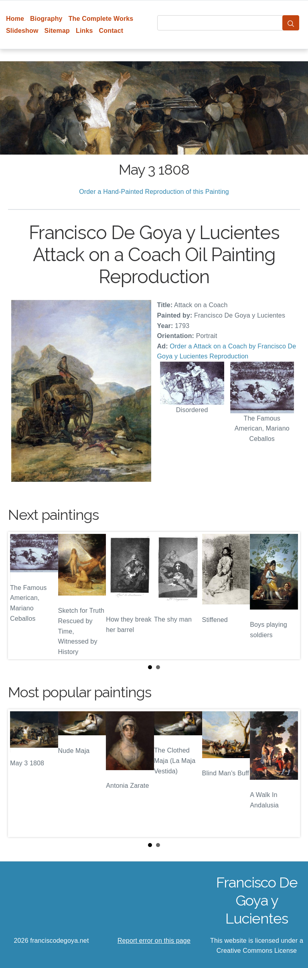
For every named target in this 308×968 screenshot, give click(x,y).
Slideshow (22, 30)
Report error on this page (154, 940)
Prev (20, 595)
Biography (46, 18)
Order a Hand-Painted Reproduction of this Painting (154, 191)
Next (287, 595)
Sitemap (57, 30)
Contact (111, 30)
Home (15, 18)
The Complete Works (101, 18)
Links (84, 30)
